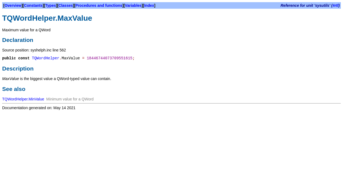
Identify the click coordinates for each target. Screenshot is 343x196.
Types (50, 5)
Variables (133, 5)
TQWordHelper (45, 58)
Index (149, 5)
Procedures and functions (98, 5)
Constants (33, 5)
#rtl (336, 5)
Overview (13, 5)
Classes (65, 5)
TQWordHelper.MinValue (23, 99)
